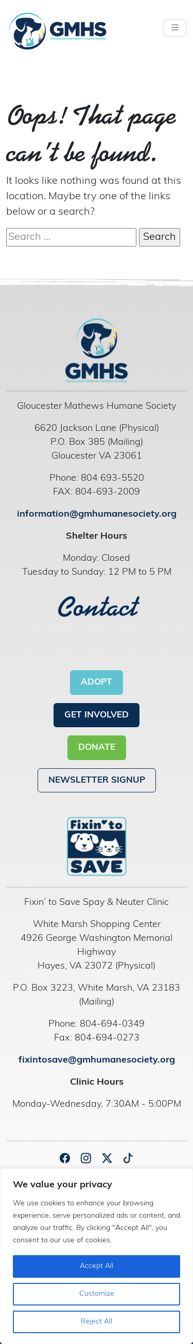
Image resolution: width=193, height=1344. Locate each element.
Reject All (96, 1322)
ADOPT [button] (96, 682)
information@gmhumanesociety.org (97, 514)
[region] (96, 1256)
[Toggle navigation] (175, 28)
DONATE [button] (96, 747)
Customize (96, 1294)
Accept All (96, 1266)
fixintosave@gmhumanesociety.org (97, 1060)
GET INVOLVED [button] (96, 715)
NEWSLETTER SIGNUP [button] (96, 780)
